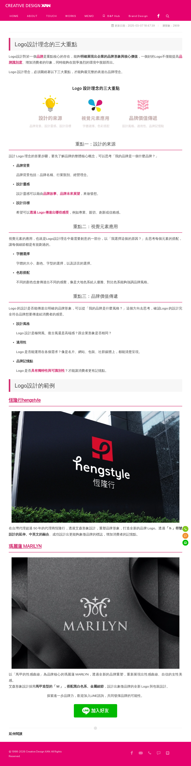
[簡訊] (185, 536)
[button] (167, 16)
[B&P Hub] (111, 16)
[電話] (185, 529)
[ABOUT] (32, 16)
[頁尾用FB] (132, 753)
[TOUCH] (51, 16)
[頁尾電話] (150, 753)
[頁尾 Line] (167, 753)
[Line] (185, 543)
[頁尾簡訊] (158, 753)
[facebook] (158, 16)
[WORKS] (70, 16)
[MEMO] (89, 16)
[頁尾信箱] (141, 753)
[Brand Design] (138, 16)
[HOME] (14, 16)
